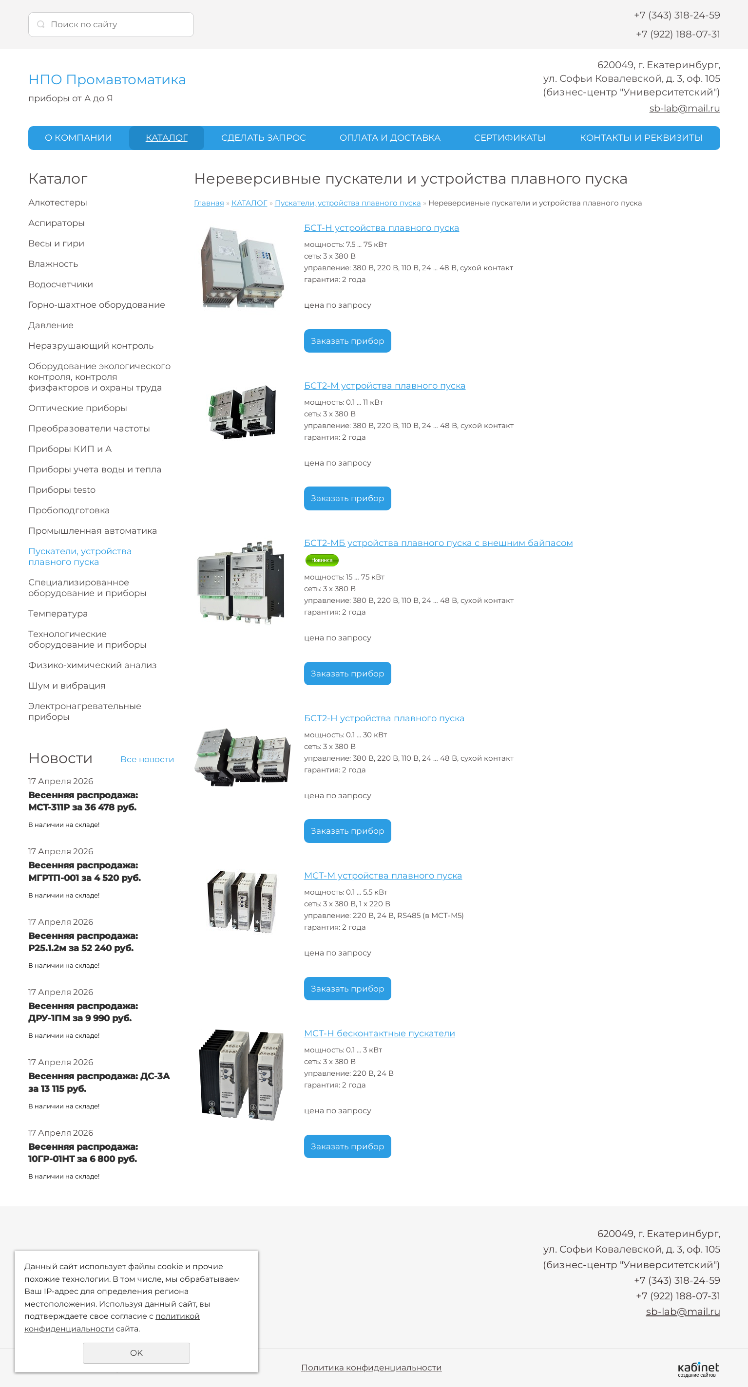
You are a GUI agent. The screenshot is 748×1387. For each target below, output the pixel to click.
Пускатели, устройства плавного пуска (80, 556)
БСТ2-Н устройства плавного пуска (384, 717)
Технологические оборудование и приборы (87, 639)
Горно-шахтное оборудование (96, 305)
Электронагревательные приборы (84, 711)
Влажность (53, 264)
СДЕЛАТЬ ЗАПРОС (263, 137)
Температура (58, 613)
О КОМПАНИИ (78, 137)
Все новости (147, 759)
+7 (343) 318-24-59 (677, 15)
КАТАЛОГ (167, 137)
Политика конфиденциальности (371, 1367)
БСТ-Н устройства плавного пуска (382, 228)
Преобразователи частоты (89, 428)
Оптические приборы (77, 408)
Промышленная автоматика (92, 530)
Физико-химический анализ (92, 665)
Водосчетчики (60, 284)
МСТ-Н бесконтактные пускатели (379, 1033)
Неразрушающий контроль (90, 345)
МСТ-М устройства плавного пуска (383, 875)
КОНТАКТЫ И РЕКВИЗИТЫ (641, 137)
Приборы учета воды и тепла (95, 469)
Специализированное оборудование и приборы (87, 588)
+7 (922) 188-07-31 (678, 34)
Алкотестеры (57, 202)
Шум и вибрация (67, 685)
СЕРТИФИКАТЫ (510, 137)
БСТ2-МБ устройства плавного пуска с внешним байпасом (438, 543)
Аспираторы (56, 223)
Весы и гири (56, 243)
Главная (209, 202)
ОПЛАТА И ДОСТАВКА (390, 137)
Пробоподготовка (69, 510)
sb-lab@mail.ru (683, 108)
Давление (51, 325)
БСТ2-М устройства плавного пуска (385, 385)
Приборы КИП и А (70, 449)
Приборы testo (62, 490)
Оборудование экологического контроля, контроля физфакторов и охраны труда (99, 377)
